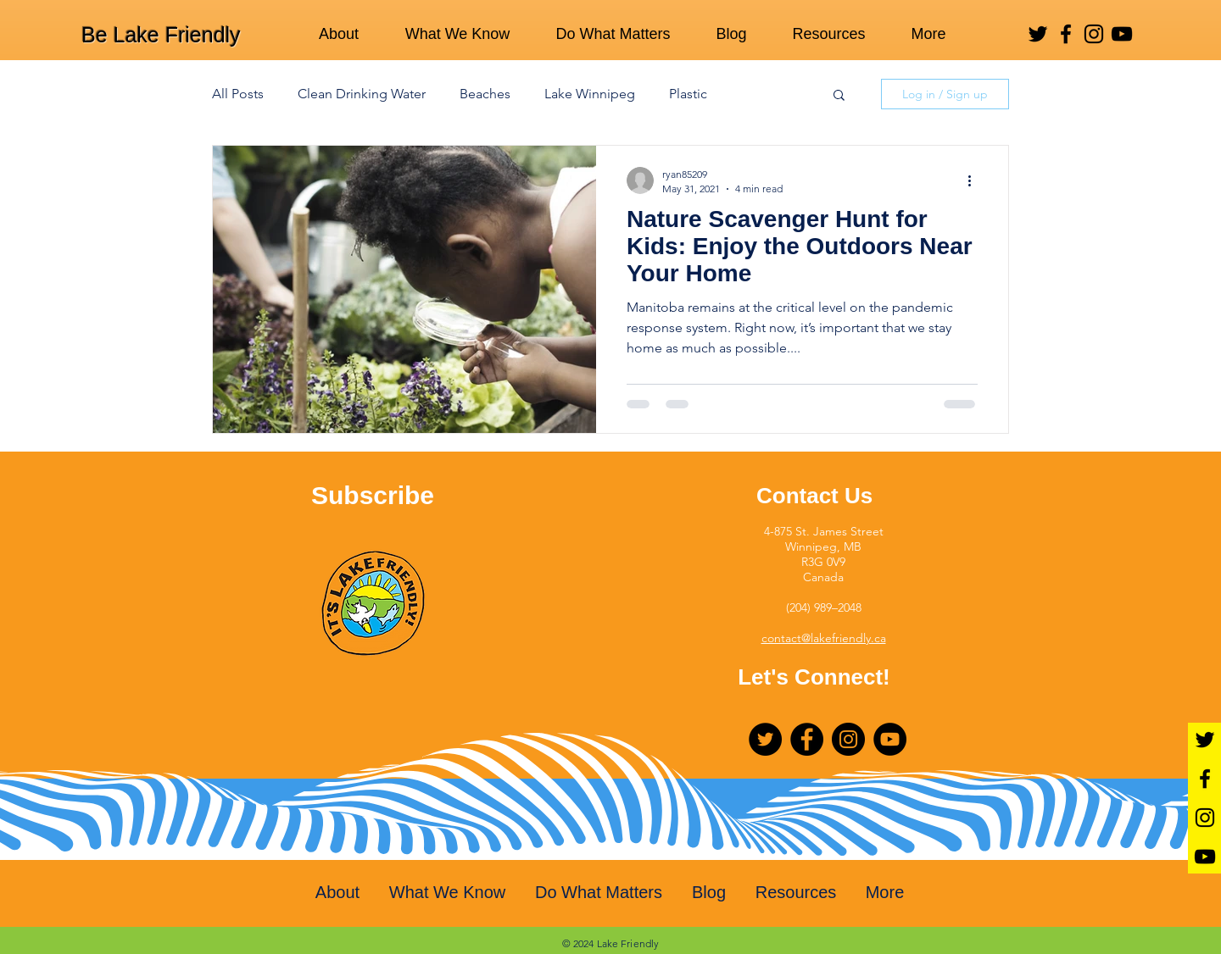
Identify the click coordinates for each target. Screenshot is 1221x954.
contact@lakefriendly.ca (823, 638)
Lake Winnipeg (589, 94)
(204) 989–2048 (823, 607)
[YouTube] (1122, 34)
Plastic (688, 94)
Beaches (485, 94)
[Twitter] (1038, 34)
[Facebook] (1066, 34)
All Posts (238, 94)
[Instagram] (1094, 34)
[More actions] (975, 180)
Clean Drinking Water (362, 94)
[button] (839, 96)
